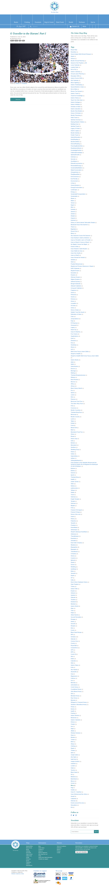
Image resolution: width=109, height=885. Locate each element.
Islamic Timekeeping (77, 84)
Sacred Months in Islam (78, 87)
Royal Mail (74, 645)
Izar (73, 726)
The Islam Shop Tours (78, 403)
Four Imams (75, 334)
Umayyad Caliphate (77, 288)
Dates (73, 658)
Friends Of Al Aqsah (77, 510)
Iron (73, 680)
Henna (73, 556)
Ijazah (73, 475)
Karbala (74, 209)
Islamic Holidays (76, 104)
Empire (74, 591)
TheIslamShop (76, 477)
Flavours (74, 399)
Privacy (58, 851)
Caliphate (74, 798)
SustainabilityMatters (77, 168)
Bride (73, 571)
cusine (73, 395)
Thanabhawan (76, 536)
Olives (73, 434)
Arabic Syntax (75, 481)
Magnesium (75, 676)
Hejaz (73, 612)
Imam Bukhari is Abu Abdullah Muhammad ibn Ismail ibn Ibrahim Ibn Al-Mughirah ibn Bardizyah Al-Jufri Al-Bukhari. (84, 464)
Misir (73, 207)
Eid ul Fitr (74, 69)
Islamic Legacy (76, 130)
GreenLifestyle (76, 185)
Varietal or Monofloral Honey (79, 704)
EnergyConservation (77, 187)
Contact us (40, 849)
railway (73, 458)
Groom (73, 564)
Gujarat (74, 218)
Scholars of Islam (76, 106)
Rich (73, 397)
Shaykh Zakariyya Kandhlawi (80, 532)
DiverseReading (76, 143)
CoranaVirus (75, 647)
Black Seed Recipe (77, 632)
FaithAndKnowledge (77, 152)
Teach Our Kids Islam (77, 100)
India (73, 580)
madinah (74, 763)
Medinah (74, 604)
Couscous (74, 408)
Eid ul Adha (75, 89)
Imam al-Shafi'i (76, 255)
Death (73, 575)
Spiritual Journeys (77, 119)
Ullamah (74, 597)
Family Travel (75, 135)
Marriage (74, 371)
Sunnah (74, 623)
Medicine (74, 776)
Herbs (73, 621)
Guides (74, 790)
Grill (73, 441)
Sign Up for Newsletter (81, 852)
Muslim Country (76, 416)
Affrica (73, 384)
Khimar (74, 722)
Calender (74, 661)
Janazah (74, 573)
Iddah (73, 364)
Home (73, 301)
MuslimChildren (76, 141)
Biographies (75, 547)
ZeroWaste (75, 161)
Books (16, 22)
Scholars (74, 637)
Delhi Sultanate (76, 268)
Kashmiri (74, 220)
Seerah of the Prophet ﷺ (79, 63)
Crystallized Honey (77, 689)
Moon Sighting (76, 82)
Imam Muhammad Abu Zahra (80, 794)
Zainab (73, 213)
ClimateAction (75, 172)
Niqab (73, 748)
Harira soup (75, 438)
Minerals (74, 682)
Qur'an (93, 22)
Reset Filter (74, 50)
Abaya (73, 744)
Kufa (73, 667)
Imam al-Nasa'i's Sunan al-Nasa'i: (81, 242)
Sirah (73, 262)
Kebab (73, 423)
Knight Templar (76, 499)
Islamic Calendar (76, 71)
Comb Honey (75, 687)
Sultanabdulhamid (77, 460)
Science (74, 472)
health (73, 711)
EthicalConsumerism (77, 163)
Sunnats (74, 159)
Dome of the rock (76, 514)
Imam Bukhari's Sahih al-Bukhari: (81, 238)
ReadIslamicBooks (77, 148)
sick (73, 349)
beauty (73, 709)
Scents (73, 297)
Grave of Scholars (77, 113)
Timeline (74, 599)
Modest (74, 737)
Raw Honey (75, 698)
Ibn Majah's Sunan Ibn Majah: (80, 244)
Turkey (73, 586)
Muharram (74, 717)
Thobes (74, 750)
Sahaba (74, 259)
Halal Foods (60, 22)
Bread (73, 436)
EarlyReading (75, 139)
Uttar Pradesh (75, 584)
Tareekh (74, 523)
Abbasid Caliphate (77, 286)
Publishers (28, 862)
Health (71, 22)
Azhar (73, 307)
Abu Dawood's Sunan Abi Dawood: (81, 235)
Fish (73, 405)
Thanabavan (75, 551)
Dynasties (74, 273)
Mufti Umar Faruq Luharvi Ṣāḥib (80, 351)
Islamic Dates (75, 665)
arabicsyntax (75, 488)
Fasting (74, 713)
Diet (73, 628)
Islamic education (76, 109)
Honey (73, 706)
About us (40, 851)
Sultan (73, 454)
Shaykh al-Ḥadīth (76, 353)
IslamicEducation (76, 137)
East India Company (77, 542)
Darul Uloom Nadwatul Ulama (80, 582)
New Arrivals (29, 847)
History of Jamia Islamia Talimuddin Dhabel (84, 222)
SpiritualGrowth (76, 154)
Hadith (73, 479)
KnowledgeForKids (77, 150)
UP (72, 577)
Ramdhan (74, 52)
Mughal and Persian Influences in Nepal (83, 266)
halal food (74, 759)
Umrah (73, 783)
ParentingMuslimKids (77, 146)
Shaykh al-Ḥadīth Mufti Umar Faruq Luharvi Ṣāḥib (85, 356)
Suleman (74, 497)
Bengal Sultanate (76, 283)
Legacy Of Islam (76, 128)
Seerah (74, 211)
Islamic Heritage (76, 102)
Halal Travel (75, 117)
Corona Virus (75, 641)
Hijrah (73, 56)
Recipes (74, 626)
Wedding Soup (76, 449)
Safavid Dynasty (76, 281)
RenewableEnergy (77, 165)
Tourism (74, 770)
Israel (73, 516)
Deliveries (59, 847)
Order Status (41, 847)
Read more (18, 99)
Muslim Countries (76, 410)
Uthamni (74, 593)
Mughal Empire (76, 270)
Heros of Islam (76, 310)
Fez (73, 390)
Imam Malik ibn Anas (77, 251)
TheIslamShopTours (77, 412)
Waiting (74, 373)
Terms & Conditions (61, 846)
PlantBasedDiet (76, 174)
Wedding (74, 567)
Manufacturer (29, 865)
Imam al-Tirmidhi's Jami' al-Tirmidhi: (81, 240)
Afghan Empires (76, 279)
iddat (73, 362)
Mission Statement (42, 852)
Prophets (74, 525)
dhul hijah (74, 757)
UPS (73, 650)
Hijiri (73, 663)
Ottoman (74, 801)
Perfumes (82, 22)
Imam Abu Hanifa (76, 253)
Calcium (74, 678)
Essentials (38, 22)
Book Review (75, 379)
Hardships (74, 345)
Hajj (73, 787)
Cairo (73, 316)
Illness (73, 347)
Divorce (74, 368)
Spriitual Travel (76, 126)
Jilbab (73, 731)
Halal (73, 768)
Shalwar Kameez (76, 733)
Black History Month (77, 388)
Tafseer (74, 490)
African (73, 386)
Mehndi (74, 560)
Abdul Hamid (75, 615)
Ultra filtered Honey (77, 691)
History (73, 518)
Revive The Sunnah (77, 91)
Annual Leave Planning (78, 74)
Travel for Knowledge (77, 95)
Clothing (27, 22)
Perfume (74, 299)
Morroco (74, 381)
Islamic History (76, 98)
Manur (73, 233)
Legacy (74, 327)
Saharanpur (75, 529)
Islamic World (75, 606)
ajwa (73, 752)
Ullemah (74, 639)
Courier (74, 643)
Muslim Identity (76, 133)
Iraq (73, 674)
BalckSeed (75, 779)
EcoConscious (76, 176)
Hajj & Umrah (49, 22)
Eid (72, 807)
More (84, 27)
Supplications (75, 336)
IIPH (73, 634)
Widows (74, 377)
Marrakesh (74, 445)
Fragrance (74, 290)
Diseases (74, 340)
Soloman (74, 503)
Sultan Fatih (75, 588)
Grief (73, 338)
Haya (73, 735)
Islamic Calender (76, 720)
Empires (74, 275)
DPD (73, 652)
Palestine (74, 521)
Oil (72, 774)
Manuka (74, 700)
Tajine (73, 421)
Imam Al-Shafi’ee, (76, 332)
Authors (28, 863)
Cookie (58, 852)
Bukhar (74, 470)
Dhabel (74, 216)
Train (73, 610)
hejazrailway (75, 456)
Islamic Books (75, 360)
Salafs (73, 492)
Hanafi (73, 796)
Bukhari (74, 468)
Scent (73, 292)
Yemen (73, 203)
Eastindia (74, 538)
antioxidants (75, 685)
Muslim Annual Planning (78, 60)
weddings (74, 569)
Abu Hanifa (75, 669)
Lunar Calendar (76, 65)
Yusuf (73, 494)
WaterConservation (77, 170)
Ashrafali (74, 540)
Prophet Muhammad (77, 264)
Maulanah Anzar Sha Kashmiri (80, 224)
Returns (59, 849)
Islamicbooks (75, 366)
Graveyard (74, 325)
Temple (74, 501)
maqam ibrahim (76, 761)
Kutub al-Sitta (75, 246)
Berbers (74, 443)
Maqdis (74, 505)
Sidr (73, 693)
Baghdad (74, 229)
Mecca (73, 781)
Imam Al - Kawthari (77, 792)
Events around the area (78, 803)
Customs (74, 558)
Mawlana (74, 545)
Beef (73, 430)
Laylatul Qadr (75, 67)
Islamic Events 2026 (77, 78)
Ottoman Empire (76, 277)
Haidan (18, 83)
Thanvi (73, 227)
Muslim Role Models (77, 111)
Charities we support (43, 859)
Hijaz (73, 608)
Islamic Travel (75, 93)
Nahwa (73, 486)
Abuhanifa (74, 671)
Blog (39, 846)
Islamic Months (76, 715)
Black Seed (75, 772)
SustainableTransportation (79, 194)
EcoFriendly (75, 179)
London (74, 765)
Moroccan (74, 414)
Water (73, 200)
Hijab (73, 728)
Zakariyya (74, 534)
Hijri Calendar (75, 80)
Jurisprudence (75, 318)
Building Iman (75, 124)
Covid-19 (74, 654)
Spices (73, 392)
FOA (73, 508)
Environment (75, 181)
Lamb (73, 419)
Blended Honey (76, 696)
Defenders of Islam (77, 314)
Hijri (73, 656)
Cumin (73, 630)
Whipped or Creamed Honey (79, 702)
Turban (73, 739)
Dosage (74, 619)
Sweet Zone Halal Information (45, 857)
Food (73, 425)
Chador (74, 724)
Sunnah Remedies (77, 617)
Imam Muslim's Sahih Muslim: (80, 248)
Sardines (74, 447)
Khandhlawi (75, 527)
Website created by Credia (17, 873)
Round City (75, 231)
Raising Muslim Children (78, 122)
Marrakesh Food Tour (77, 432)
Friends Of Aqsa (76, 512)
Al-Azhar (74, 305)
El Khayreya (75, 323)
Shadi (73, 562)
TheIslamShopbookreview (79, 375)
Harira (73, 451)
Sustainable (75, 196)
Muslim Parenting (76, 115)
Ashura (74, 58)
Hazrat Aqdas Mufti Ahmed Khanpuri (82, 54)
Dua (73, 343)
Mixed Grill (74, 427)
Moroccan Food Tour (77, 401)
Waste (73, 198)
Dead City (74, 329)
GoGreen (74, 157)
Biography (74, 549)
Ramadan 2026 (76, 76)
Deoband (74, 601)
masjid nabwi (75, 755)
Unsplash (24, 83)
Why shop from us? (43, 854)
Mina (73, 785)
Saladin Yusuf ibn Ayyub (78, 312)
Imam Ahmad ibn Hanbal (78, 257)
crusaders (74, 303)
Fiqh (73, 321)
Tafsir (73, 483)
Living (73, 183)
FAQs (39, 855)
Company (74, 553)
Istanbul (74, 595)
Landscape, (75, 189)
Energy (74, 192)
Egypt (73, 205)
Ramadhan (75, 805)
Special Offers (29, 846)
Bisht (73, 741)
